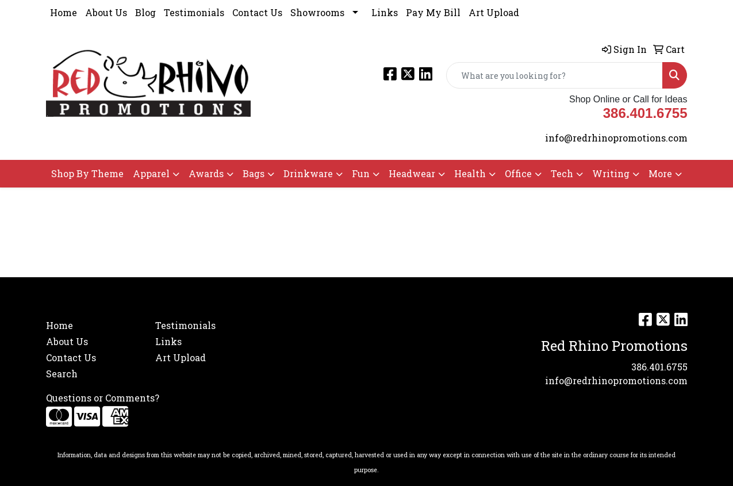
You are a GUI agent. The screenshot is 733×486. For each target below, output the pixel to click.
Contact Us (257, 12)
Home (63, 12)
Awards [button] (206, 173)
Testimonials (194, 12)
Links (384, 12)
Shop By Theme (87, 173)
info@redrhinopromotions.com (616, 138)
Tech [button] (562, 173)
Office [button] (518, 173)
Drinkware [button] (308, 173)
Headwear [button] (412, 173)
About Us (106, 12)
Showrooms (317, 12)
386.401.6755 (659, 367)
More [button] (660, 173)
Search (62, 374)
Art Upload (494, 12)
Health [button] (470, 173)
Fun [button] (361, 173)
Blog (145, 12)
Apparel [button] (151, 173)
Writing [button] (611, 173)
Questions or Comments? (102, 398)
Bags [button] (253, 173)
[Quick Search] (554, 75)
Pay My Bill (433, 12)
